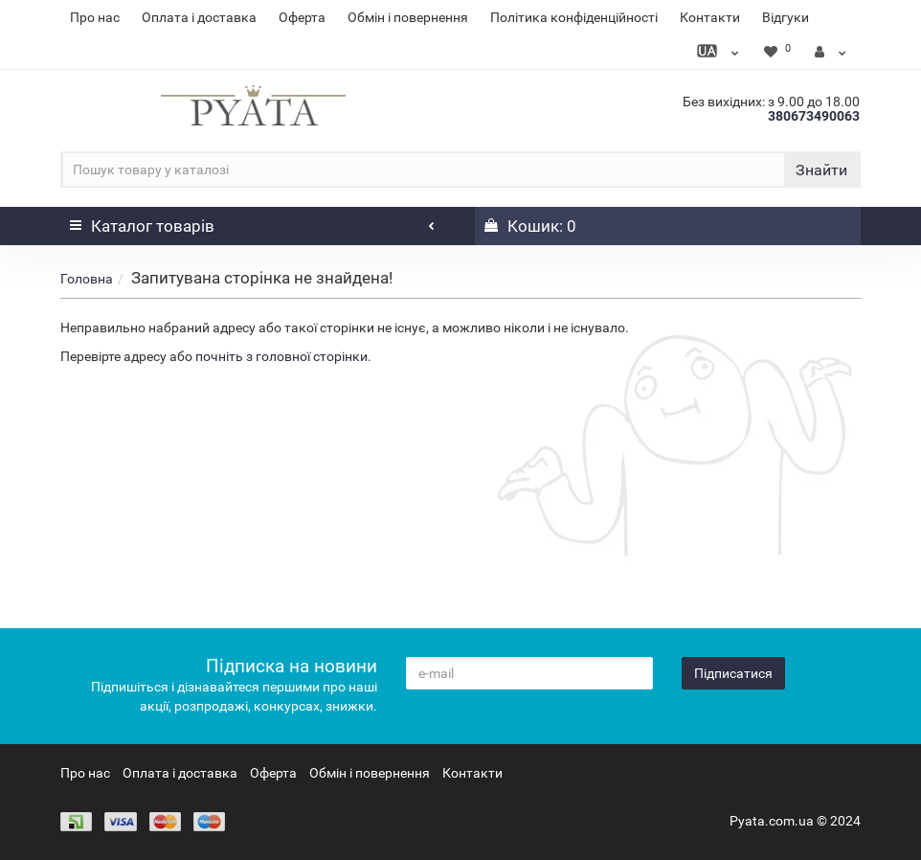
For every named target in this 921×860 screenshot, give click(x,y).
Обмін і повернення (408, 17)
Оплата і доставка (199, 17)
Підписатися (733, 673)
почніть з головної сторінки (281, 356)
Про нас (95, 17)
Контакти (710, 17)
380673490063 (814, 116)
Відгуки (785, 17)
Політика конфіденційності (574, 17)
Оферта (302, 17)
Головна (86, 278)
